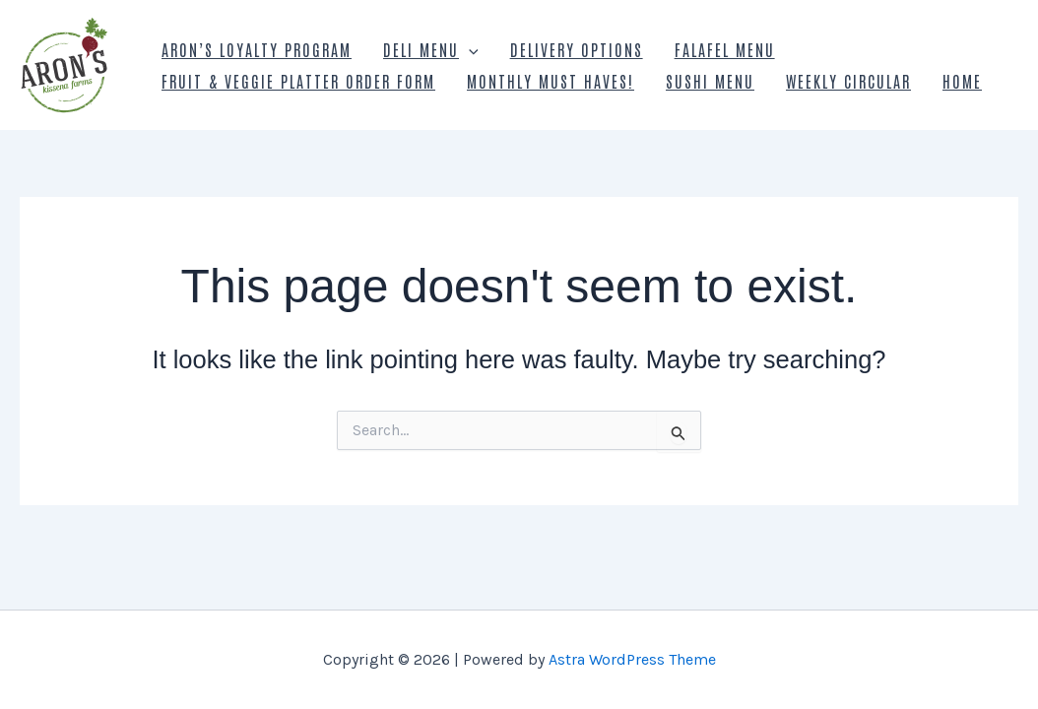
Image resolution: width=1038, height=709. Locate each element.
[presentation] (469, 49)
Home (962, 81)
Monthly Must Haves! (550, 81)
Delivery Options (576, 49)
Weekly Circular (848, 81)
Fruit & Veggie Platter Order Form (298, 81)
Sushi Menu (710, 81)
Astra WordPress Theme (632, 659)
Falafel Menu (725, 49)
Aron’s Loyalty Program (257, 49)
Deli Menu (431, 49)
